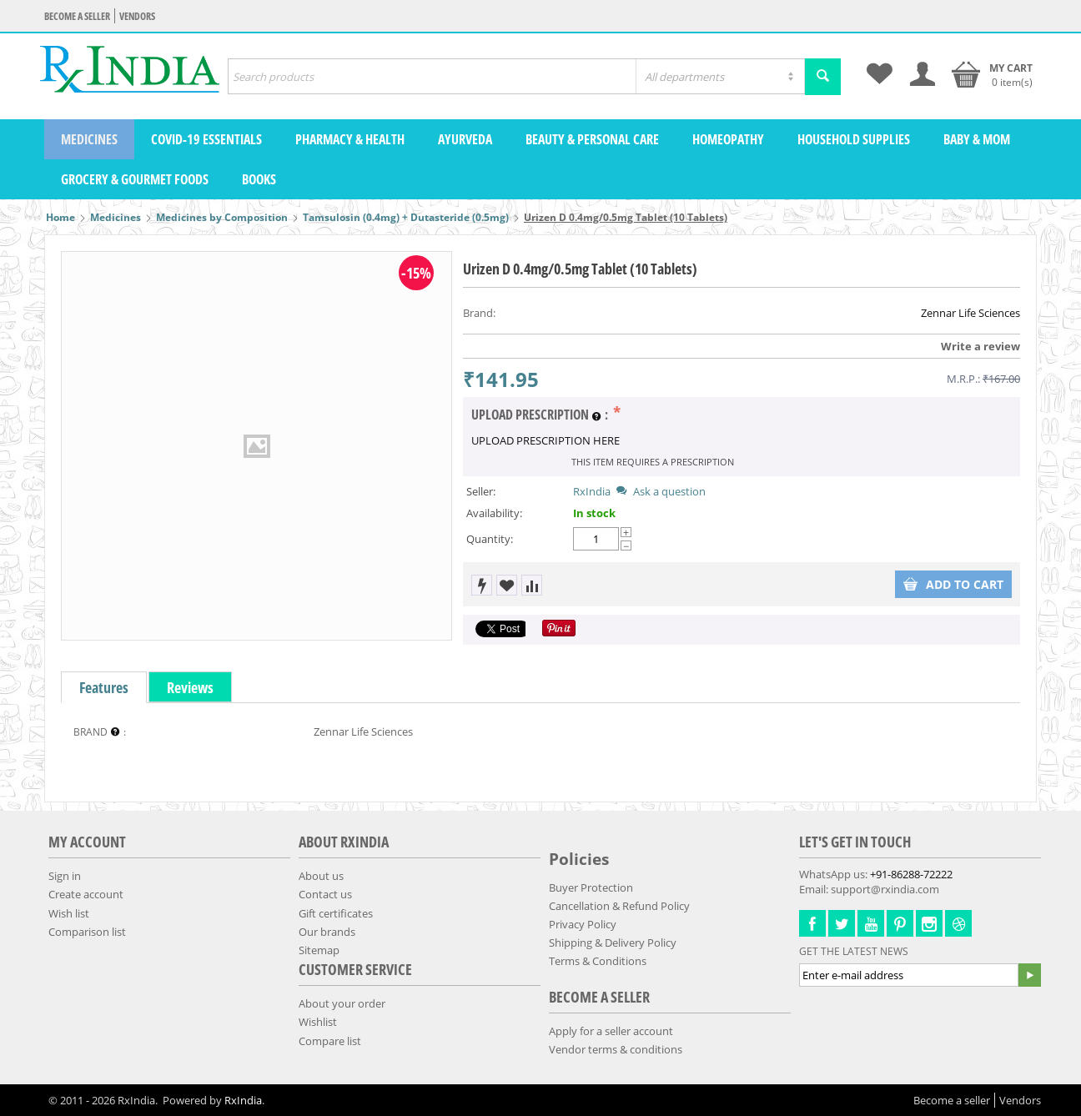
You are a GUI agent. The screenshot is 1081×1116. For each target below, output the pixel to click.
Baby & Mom (976, 139)
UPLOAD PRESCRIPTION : (541, 415)
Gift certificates (336, 913)
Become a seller (77, 16)
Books (259, 179)
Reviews (190, 687)
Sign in (64, 875)
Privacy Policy (582, 924)
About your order (342, 1003)
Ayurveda (465, 139)
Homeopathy (728, 139)
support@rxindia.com (885, 889)
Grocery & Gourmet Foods (135, 179)
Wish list (68, 913)
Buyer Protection (591, 887)
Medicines (89, 139)
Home (60, 217)
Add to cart (953, 584)
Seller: (480, 491)
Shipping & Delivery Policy (612, 942)
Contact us (325, 894)
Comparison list (87, 931)
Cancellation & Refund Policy (619, 905)
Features (103, 687)
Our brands (327, 931)
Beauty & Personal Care (592, 139)
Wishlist (318, 1021)
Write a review (980, 346)
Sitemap (319, 950)
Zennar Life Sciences (970, 312)
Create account (85, 894)
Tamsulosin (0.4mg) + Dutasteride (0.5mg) (406, 217)
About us (321, 875)
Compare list (330, 1040)
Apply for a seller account (611, 1030)
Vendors (137, 16)
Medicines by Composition (222, 217)
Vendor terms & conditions (615, 1049)
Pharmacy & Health (350, 139)
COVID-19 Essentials (206, 139)
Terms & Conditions (597, 960)
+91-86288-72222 (911, 874)
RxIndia (592, 491)
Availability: (494, 512)
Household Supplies (853, 139)
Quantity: (489, 538)
